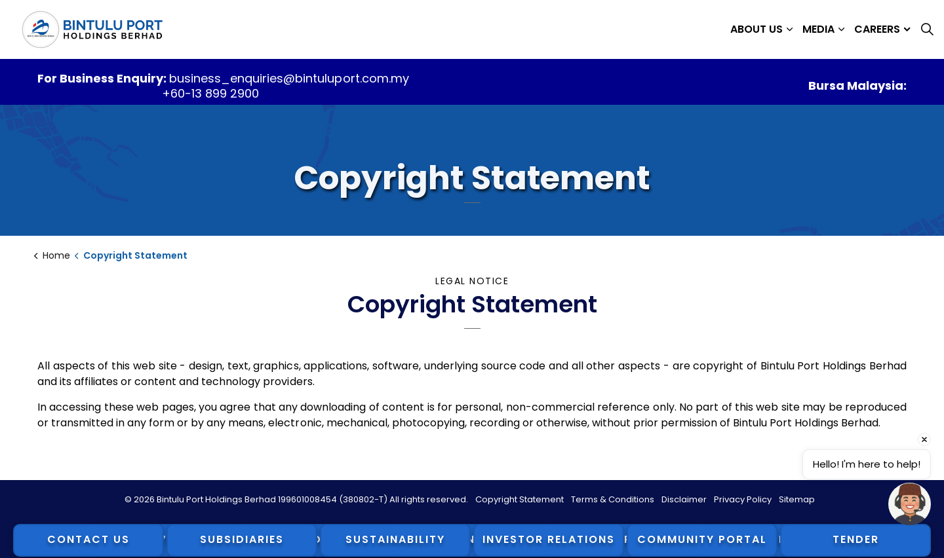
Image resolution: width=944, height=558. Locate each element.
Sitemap (797, 499)
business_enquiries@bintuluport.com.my (288, 78)
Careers (877, 29)
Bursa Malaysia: (857, 85)
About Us (756, 29)
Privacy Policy (743, 499)
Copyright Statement (519, 499)
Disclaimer (684, 499)
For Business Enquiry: (103, 78)
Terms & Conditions (612, 499)
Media (818, 29)
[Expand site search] (927, 29)
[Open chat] (909, 504)
